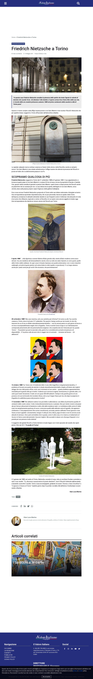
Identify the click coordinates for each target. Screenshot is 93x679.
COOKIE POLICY (9, 659)
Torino (18, 496)
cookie (81, 671)
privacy (75, 671)
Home (13, 37)
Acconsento (46, 677)
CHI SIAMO (8, 648)
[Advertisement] (46, 20)
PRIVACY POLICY (9, 657)
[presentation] (16, 547)
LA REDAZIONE (9, 650)
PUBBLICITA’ (8, 655)
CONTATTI (7, 653)
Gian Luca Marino (17, 53)
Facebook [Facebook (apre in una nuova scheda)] (52, 314)
